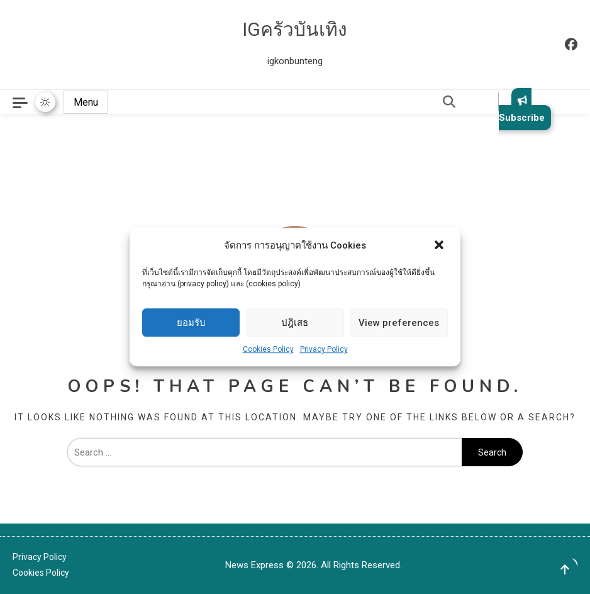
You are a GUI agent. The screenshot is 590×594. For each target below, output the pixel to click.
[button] (440, 246)
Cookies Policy (268, 349)
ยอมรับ (191, 322)
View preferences (399, 322)
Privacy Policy (324, 349)
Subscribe (522, 109)
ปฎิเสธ (294, 322)
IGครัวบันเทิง (294, 29)
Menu (86, 102)
